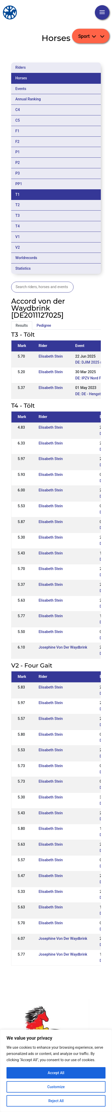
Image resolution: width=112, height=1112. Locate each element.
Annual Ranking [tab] (28, 99)
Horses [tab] (21, 78)
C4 (17, 110)
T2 (17, 205)
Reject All (56, 1101)
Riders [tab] (20, 67)
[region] (56, 1071)
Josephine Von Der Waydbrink (62, 647)
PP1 (18, 184)
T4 (17, 226)
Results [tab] (22, 325)
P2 (17, 163)
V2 (17, 247)
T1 (17, 194)
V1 (17, 237)
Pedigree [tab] (44, 325)
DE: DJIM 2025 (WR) (91, 362)
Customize (56, 1087)
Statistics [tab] (23, 268)
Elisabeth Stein (50, 356)
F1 (17, 131)
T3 (17, 215)
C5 (17, 120)
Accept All (56, 1073)
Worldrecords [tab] (26, 258)
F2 (17, 142)
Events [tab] (20, 89)
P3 (17, 173)
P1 (17, 152)
